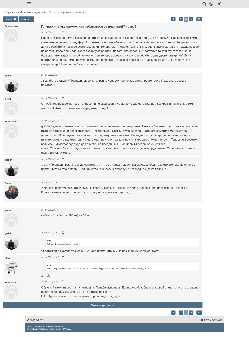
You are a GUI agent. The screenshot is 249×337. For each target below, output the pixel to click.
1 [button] (173, 19)
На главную (35, 319)
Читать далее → (102, 305)
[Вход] (218, 4)
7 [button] (181, 19)
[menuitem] (35, 326)
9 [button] (191, 19)
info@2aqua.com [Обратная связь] (211, 319)
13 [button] (199, 19)
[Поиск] (204, 4)
